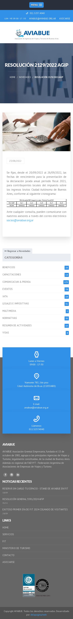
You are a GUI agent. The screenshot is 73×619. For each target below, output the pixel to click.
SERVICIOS (8, 534)
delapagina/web (38, 614)
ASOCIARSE (64, 18)
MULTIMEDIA (9, 310)
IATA (5, 296)
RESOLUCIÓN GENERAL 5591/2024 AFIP (23, 499)
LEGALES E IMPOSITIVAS (15, 303)
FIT (4, 541)
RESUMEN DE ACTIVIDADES (17, 325)
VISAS (5, 332)
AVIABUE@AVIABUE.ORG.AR (42, 18)
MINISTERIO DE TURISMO (16, 548)
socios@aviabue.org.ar (20, 220)
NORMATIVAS (9, 318)
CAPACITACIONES (11, 274)
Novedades (25, 77)
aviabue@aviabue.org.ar (36, 407)
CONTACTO (8, 555)
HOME (5, 527)
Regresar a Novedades (17, 251)
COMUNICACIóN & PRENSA (16, 281)
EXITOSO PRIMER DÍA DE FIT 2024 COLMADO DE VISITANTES (35, 509)
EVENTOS (7, 289)
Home (12, 77)
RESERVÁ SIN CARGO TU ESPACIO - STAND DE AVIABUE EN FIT (35, 488)
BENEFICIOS (8, 267)
